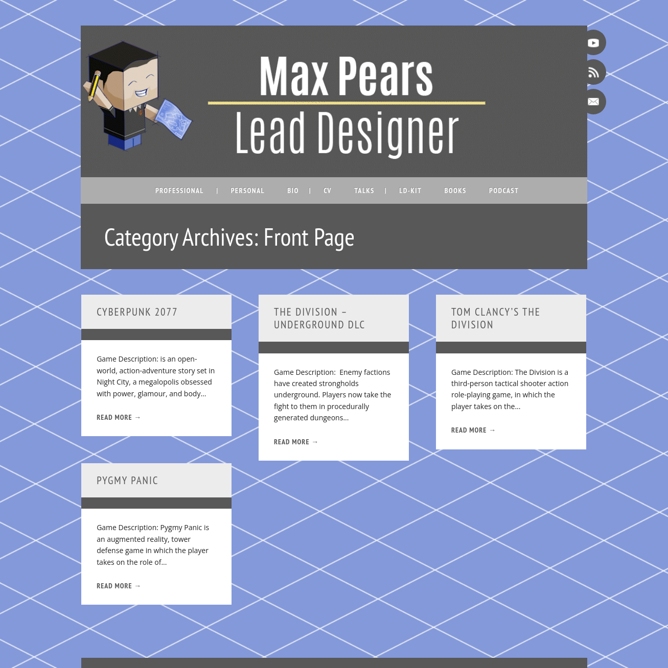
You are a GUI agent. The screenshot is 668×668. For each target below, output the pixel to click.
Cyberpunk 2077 (137, 312)
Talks (364, 190)
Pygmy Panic (127, 480)
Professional (179, 190)
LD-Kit (410, 190)
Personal (248, 190)
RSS (593, 72)
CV (328, 190)
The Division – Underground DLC (319, 318)
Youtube (593, 42)
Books (455, 190)
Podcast (504, 190)
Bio (292, 190)
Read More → (119, 417)
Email (593, 101)
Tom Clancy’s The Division (496, 318)
